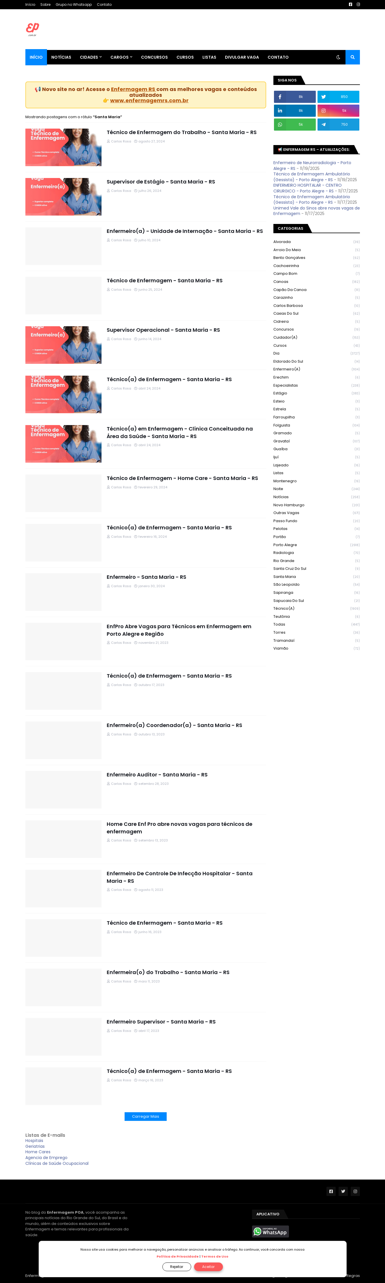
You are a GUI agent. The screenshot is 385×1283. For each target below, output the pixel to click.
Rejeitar (176, 1266)
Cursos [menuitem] (185, 57)
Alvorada (316, 242)
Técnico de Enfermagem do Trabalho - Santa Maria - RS (182, 132)
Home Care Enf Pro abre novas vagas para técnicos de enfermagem (179, 827)
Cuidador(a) (316, 338)
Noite (316, 489)
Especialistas (316, 386)
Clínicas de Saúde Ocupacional (57, 1163)
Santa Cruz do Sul (316, 569)
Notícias (316, 497)
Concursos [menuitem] (154, 57)
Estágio (316, 393)
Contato (104, 4)
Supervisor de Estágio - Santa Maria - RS (161, 181)
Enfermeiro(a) (316, 369)
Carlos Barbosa (316, 306)
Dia (316, 354)
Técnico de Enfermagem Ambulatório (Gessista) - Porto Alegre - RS (311, 177)
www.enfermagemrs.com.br (149, 100)
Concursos (316, 330)
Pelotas (316, 529)
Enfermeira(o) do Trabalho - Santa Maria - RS (168, 972)
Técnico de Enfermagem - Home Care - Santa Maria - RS (182, 478)
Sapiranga (316, 593)
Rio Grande (316, 561)
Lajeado (316, 465)
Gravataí (316, 441)
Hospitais (34, 1140)
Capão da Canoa (316, 290)
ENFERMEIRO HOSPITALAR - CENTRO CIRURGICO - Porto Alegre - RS (307, 188)
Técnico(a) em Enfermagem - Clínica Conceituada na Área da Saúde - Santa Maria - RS (180, 432)
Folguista (316, 425)
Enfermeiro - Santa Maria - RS (146, 577)
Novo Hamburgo (316, 505)
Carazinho (316, 298)
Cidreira (316, 322)
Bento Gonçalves (316, 258)
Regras (353, 1275)
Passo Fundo (316, 521)
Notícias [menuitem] (61, 57)
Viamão (316, 648)
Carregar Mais (145, 1116)
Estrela (316, 409)
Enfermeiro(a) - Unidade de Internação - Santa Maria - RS (185, 231)
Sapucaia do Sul (316, 601)
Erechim (316, 377)
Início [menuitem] (36, 57)
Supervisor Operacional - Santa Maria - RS (163, 329)
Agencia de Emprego (46, 1157)
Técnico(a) (316, 609)
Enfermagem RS (133, 89)
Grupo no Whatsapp (74, 4)
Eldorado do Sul (316, 362)
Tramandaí (316, 641)
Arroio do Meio (316, 250)
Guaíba (316, 449)
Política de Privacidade (178, 1256)
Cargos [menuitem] (119, 57)
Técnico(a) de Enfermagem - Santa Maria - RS (169, 379)
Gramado (316, 433)
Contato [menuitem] (278, 57)
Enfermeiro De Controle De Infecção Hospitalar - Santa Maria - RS (180, 877)
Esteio (316, 401)
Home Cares (37, 1152)
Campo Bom (316, 274)
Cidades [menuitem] (89, 57)
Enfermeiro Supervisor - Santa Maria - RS (161, 1021)
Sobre (45, 4)
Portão (316, 537)
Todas (316, 625)
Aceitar (208, 1266)
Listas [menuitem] (209, 57)
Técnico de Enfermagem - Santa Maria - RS (165, 280)
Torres (316, 633)
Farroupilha (316, 417)
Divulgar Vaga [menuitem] (242, 57)
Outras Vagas (316, 513)
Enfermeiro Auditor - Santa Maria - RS (157, 774)
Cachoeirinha (316, 266)
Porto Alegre (316, 545)
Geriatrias (35, 1146)
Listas (316, 473)
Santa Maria (316, 577)
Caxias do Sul (316, 314)
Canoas (316, 282)
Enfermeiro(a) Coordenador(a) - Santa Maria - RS (174, 725)
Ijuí (316, 457)
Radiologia (316, 553)
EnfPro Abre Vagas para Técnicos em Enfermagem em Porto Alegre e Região (179, 630)
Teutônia (316, 617)
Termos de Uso (214, 1256)
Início (30, 4)
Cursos (316, 346)
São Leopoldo (316, 585)
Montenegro (316, 481)
